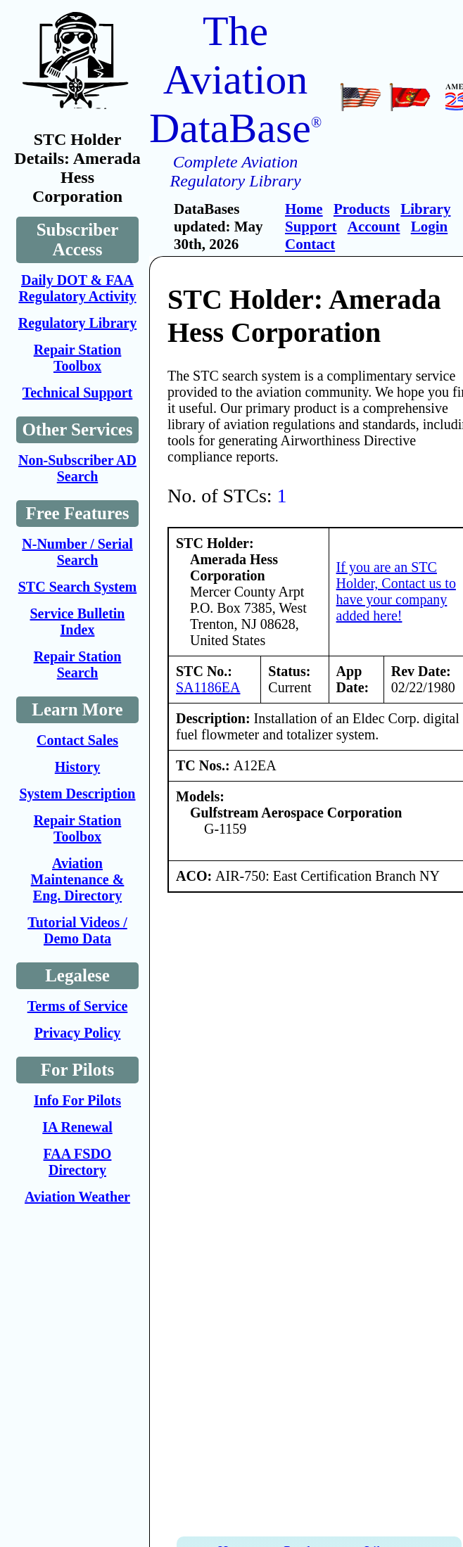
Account (374, 226)
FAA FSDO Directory (78, 1162)
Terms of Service (77, 1006)
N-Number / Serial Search (77, 552)
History (77, 767)
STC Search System (77, 586)
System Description (78, 793)
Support (311, 226)
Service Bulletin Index (77, 621)
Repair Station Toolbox (78, 358)
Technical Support (78, 392)
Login (429, 226)
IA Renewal (77, 1127)
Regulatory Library (77, 323)
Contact (310, 244)
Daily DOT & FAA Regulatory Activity (77, 288)
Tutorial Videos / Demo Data (77, 930)
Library (425, 208)
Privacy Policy (77, 1032)
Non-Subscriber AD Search (77, 468)
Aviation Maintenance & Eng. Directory (78, 879)
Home (304, 208)
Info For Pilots (77, 1100)
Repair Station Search (78, 664)
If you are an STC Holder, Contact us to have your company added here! (396, 591)
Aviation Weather (77, 1196)
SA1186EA (208, 687)
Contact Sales (77, 740)
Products (362, 208)
